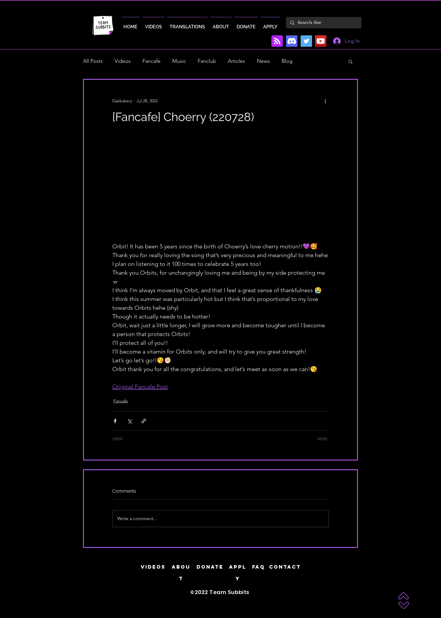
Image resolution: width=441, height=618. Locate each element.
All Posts (93, 61)
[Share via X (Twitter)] (129, 421)
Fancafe (151, 61)
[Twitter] (306, 41)
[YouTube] (320, 41)
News (263, 61)
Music (179, 61)
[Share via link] (144, 421)
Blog (287, 61)
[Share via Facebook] (115, 421)
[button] (350, 61)
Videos (123, 61)
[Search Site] (323, 22)
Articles (236, 61)
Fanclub (207, 61)
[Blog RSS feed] (277, 41)
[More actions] (325, 100)
